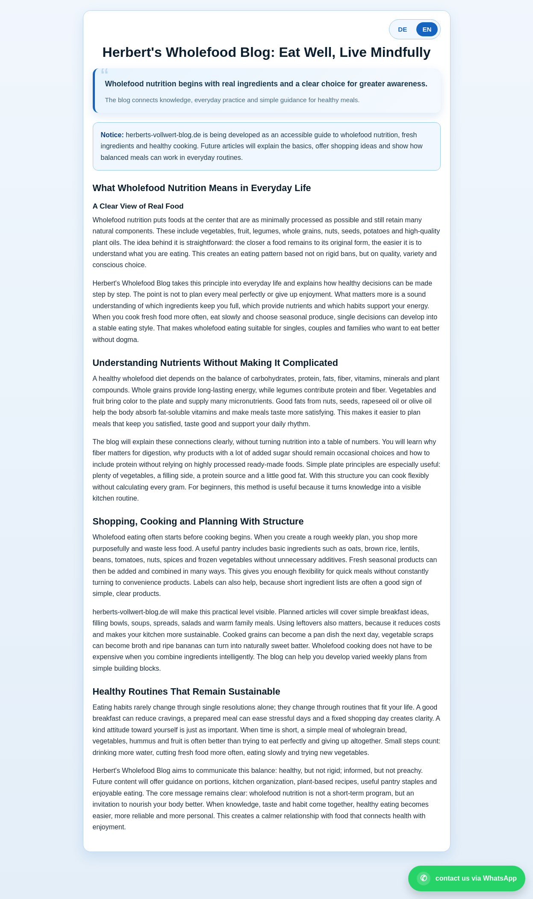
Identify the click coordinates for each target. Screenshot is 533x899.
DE (402, 29)
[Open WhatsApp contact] (466, 878)
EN (426, 29)
